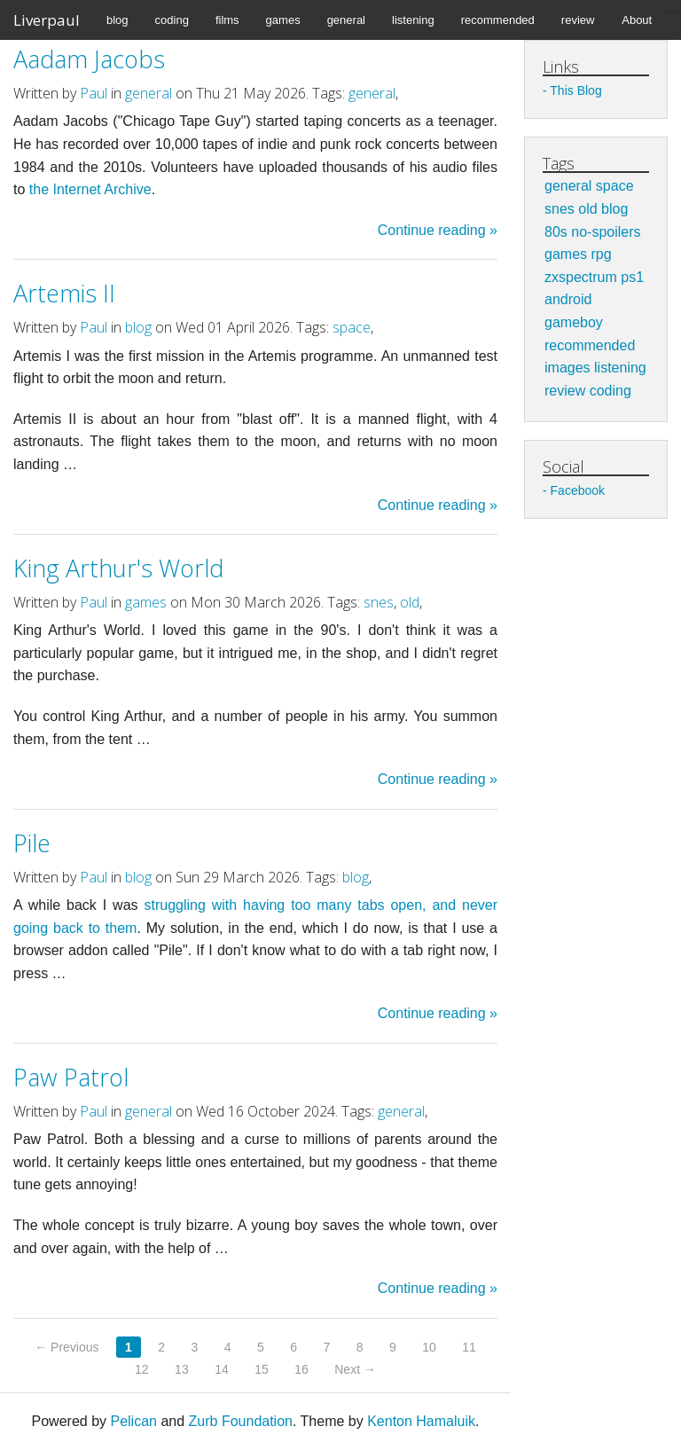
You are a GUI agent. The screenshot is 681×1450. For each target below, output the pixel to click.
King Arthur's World (118, 568)
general (346, 20)
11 (469, 1347)
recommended (498, 20)
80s (556, 231)
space (352, 327)
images (567, 367)
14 (222, 1369)
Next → (355, 1369)
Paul (93, 93)
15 (261, 1369)
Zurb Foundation (241, 1421)
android (567, 299)
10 (429, 1347)
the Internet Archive (90, 189)
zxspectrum (580, 277)
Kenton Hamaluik (421, 1421)
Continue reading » (437, 230)
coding (172, 20)
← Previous (66, 1347)
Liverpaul (46, 20)
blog (117, 20)
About (637, 20)
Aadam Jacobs (89, 59)
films (227, 20)
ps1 (632, 277)
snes (379, 602)
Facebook (578, 490)
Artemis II (64, 293)
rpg (601, 254)
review (578, 20)
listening (413, 20)
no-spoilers (605, 231)
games (283, 20)
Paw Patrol (71, 1077)
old (409, 602)
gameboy (573, 322)
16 (301, 1369)
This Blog (575, 90)
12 (142, 1369)
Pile (32, 843)
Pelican (133, 1421)
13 (182, 1369)
